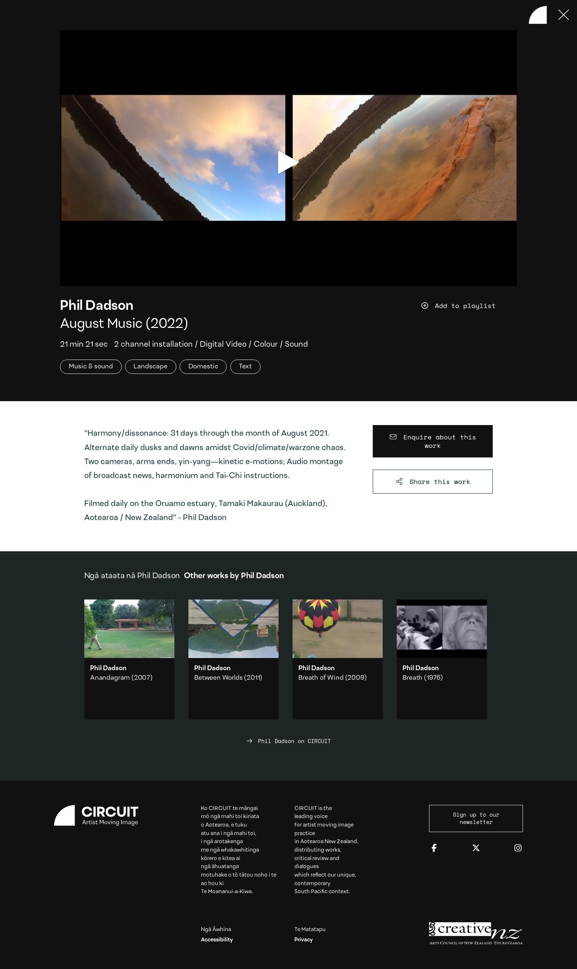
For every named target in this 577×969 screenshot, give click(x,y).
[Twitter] (476, 848)
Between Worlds (218, 678)
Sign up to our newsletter (476, 818)
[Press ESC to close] (564, 15)
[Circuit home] (101, 815)
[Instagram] (518, 848)
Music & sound (91, 366)
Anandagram (110, 678)
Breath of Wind (320, 678)
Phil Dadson (96, 306)
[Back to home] (538, 15)
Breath (412, 678)
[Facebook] (434, 848)
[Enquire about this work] (433, 441)
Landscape (150, 366)
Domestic (203, 366)
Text (245, 366)
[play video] (288, 162)
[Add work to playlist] (469, 306)
